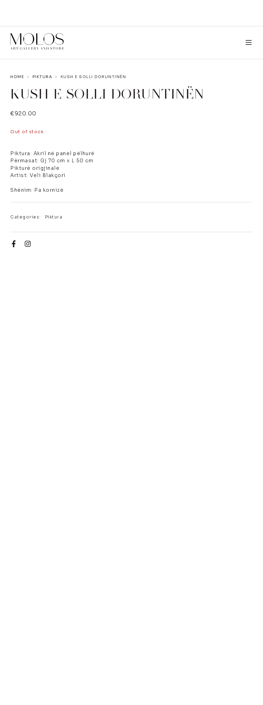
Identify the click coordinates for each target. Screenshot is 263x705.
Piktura (42, 76)
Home (17, 76)
